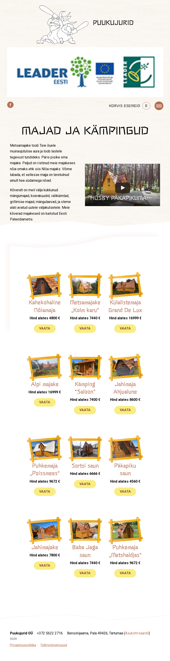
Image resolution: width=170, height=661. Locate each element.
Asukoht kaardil (137, 633)
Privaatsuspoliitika (23, 645)
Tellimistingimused (53, 645)
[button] (122, 185)
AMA (13, 639)
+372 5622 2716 (50, 633)
